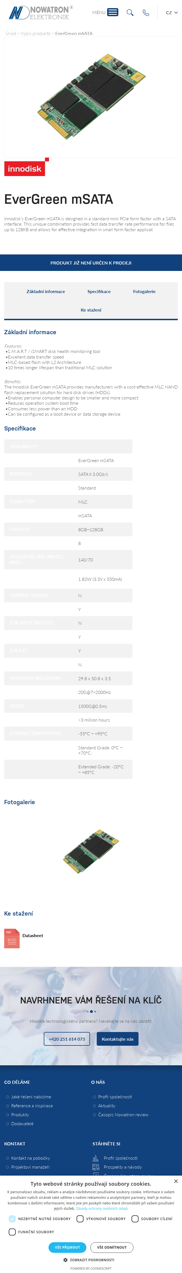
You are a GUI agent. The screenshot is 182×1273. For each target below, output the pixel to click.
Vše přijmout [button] (67, 1247)
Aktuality (106, 1105)
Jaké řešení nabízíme (31, 1096)
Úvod (11, 33)
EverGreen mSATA (74, 33)
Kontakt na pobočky (30, 1158)
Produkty (20, 1114)
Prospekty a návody (123, 1167)
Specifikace (99, 291)
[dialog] (91, 1224)
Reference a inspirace (32, 1105)
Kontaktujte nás (117, 1039)
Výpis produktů (35, 33)
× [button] (176, 1182)
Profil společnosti (115, 1096)
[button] (91, 1259)
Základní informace (46, 291)
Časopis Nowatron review (123, 1114)
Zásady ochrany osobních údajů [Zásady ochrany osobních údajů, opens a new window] (102, 1208)
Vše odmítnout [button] (111, 1247)
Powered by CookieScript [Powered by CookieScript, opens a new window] (91, 1268)
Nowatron (41, 13)
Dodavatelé (22, 1123)
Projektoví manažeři (30, 1167)
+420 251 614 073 (146, 13)
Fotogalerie (144, 291)
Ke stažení (91, 309)
